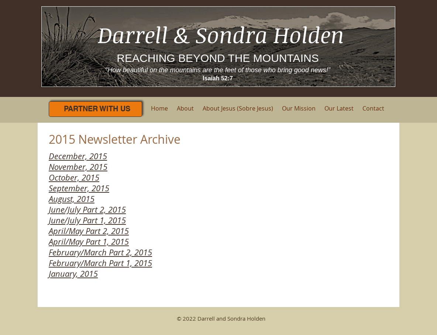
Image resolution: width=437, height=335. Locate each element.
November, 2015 (78, 166)
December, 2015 (78, 156)
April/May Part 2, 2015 (89, 231)
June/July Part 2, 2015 (87, 209)
